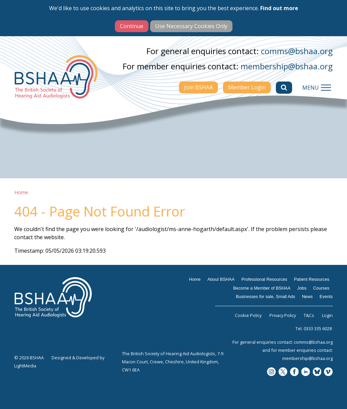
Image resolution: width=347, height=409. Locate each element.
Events (326, 296)
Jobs (301, 288)
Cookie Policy (248, 315)
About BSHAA (220, 279)
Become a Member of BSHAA (261, 288)
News (307, 296)
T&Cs (309, 315)
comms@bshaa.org (297, 50)
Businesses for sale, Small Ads (265, 296)
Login (327, 315)
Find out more (279, 8)
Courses (321, 288)
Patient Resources (311, 279)
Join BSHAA (198, 87)
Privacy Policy (282, 315)
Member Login (247, 87)
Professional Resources (264, 279)
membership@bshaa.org (287, 66)
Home (21, 192)
